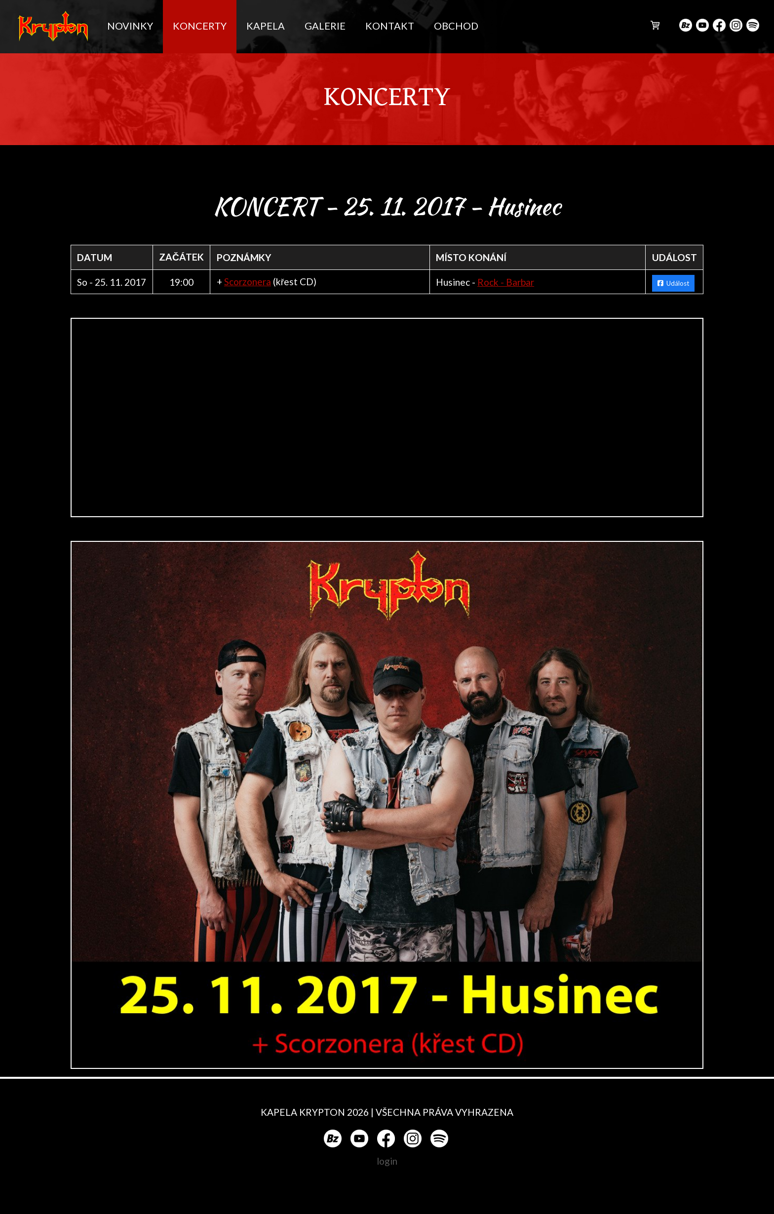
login (387, 1161)
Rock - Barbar (505, 282)
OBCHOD (456, 26)
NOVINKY (130, 26)
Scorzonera (247, 281)
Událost (673, 283)
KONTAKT (389, 26)
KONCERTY (200, 26)
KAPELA (265, 26)
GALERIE (325, 26)
